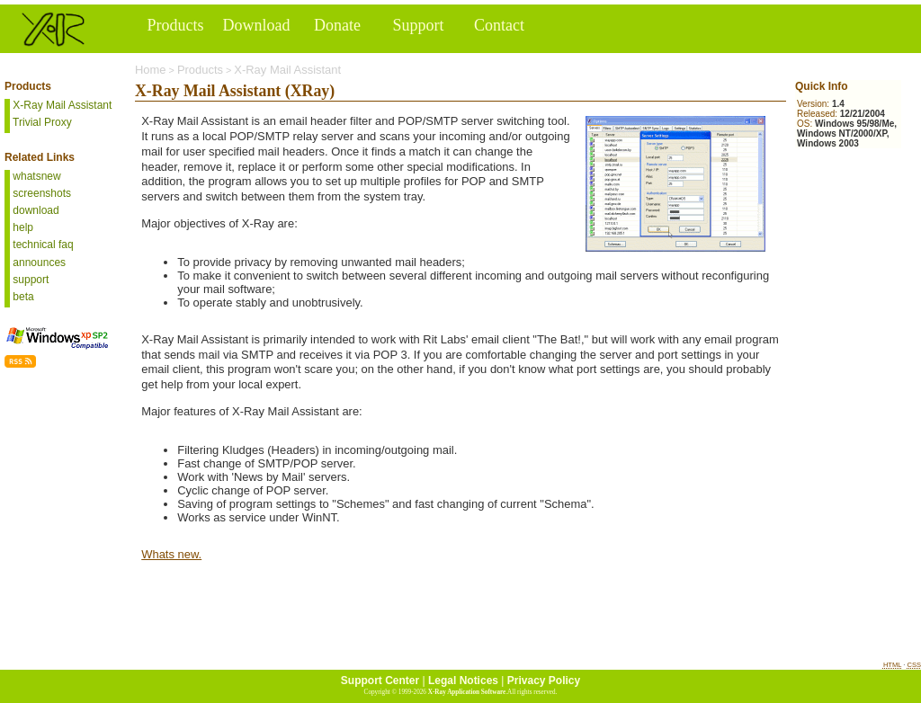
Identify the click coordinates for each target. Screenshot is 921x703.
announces (38, 262)
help (21, 227)
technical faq (42, 244)
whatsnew (35, 176)
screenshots (40, 193)
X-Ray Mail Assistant (287, 69)
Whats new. (171, 554)
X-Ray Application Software (467, 692)
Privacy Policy (543, 680)
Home (150, 69)
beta (22, 296)
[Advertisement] (849, 256)
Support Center (380, 680)
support (29, 279)
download (34, 210)
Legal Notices (463, 680)
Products (200, 69)
